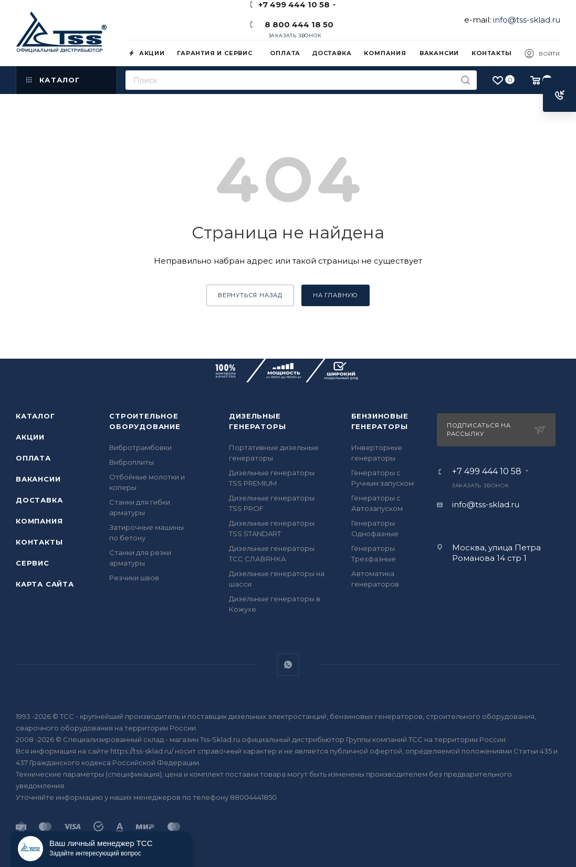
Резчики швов (134, 577)
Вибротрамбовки (140, 447)
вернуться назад (250, 295)
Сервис (32, 563)
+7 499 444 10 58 (486, 471)
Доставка (39, 500)
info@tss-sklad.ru (526, 20)
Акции (30, 437)
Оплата (33, 458)
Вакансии (38, 479)
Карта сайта (45, 584)
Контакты (39, 542)
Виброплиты (131, 462)
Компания (39, 521)
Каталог (35, 416)
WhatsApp (288, 664)
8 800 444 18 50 (296, 24)
